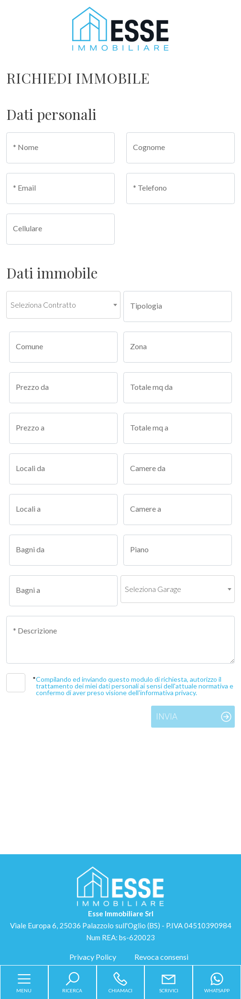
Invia (166, 716)
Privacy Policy (92, 956)
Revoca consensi (161, 956)
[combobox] (63, 305)
